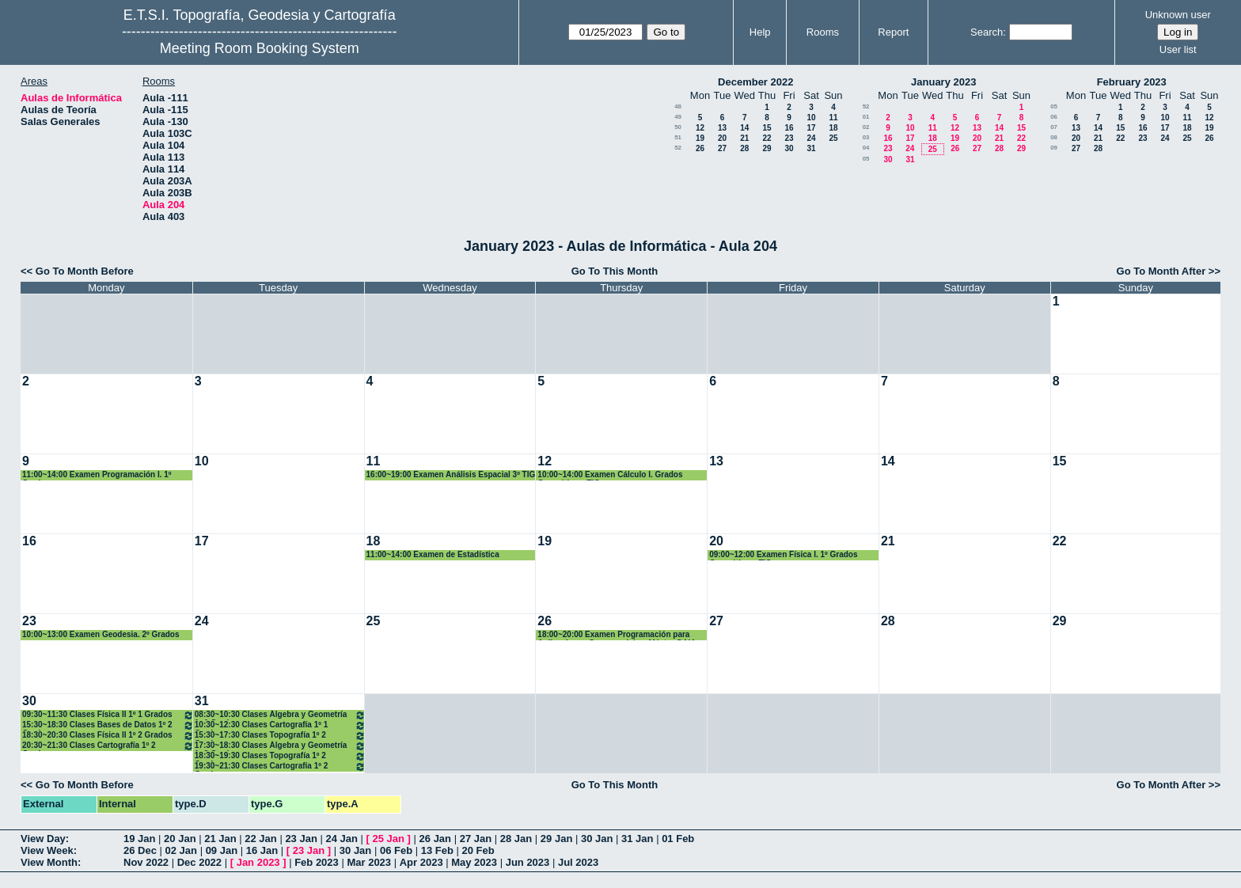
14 (744, 127)
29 (766, 148)
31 (810, 148)
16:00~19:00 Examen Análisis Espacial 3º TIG (451, 474)
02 (866, 127)
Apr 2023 (421, 862)
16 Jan (262, 850)
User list (1178, 49)
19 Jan (139, 838)
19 (700, 138)
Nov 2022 (146, 862)
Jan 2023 (258, 862)
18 (833, 127)
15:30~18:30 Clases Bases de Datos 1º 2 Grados (108, 725)
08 (1053, 137)
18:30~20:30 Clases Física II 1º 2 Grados (108, 736)
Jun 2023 (528, 862)
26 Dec (140, 850)
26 (700, 148)
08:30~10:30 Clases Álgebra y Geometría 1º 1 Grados (280, 715)
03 (866, 137)
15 (766, 127)
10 (810, 117)
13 (722, 127)
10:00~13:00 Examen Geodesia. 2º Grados (100, 634)
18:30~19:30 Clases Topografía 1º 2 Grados (280, 756)
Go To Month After (1161, 271)
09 (1053, 147)
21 (744, 138)
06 (1053, 116)
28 (744, 148)
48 (677, 106)
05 (866, 158)
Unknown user (1178, 15)
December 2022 (755, 82)
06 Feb (396, 850)
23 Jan (301, 838)
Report (893, 32)
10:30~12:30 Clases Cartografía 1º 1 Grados (280, 725)
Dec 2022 (199, 862)
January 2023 (943, 82)
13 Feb (437, 850)
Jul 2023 (578, 862)
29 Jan (556, 838)
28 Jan (516, 838)
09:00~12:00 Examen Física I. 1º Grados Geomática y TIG (783, 555)
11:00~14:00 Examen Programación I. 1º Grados (96, 475)
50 (677, 127)
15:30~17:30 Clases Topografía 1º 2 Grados (280, 736)
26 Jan (435, 838)
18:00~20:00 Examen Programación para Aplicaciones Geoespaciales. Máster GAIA (616, 635)
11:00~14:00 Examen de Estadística (432, 554)
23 (788, 138)
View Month (49, 862)
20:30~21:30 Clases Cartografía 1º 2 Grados (108, 746)
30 (788, 148)
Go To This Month (614, 271)
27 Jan (475, 838)
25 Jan (388, 838)
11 (833, 117)
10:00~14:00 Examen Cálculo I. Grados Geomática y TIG (609, 475)
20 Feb (478, 850)
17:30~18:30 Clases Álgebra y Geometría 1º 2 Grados (280, 746)
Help (760, 32)
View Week (47, 850)
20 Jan (179, 838)
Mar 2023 (369, 862)
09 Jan (221, 850)
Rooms (822, 32)
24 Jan (341, 838)
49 (677, 116)
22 (766, 138)
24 (810, 138)
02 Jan (181, 850)
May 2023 (474, 862)
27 (722, 148)
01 (866, 116)
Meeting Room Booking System (259, 48)
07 (1053, 127)
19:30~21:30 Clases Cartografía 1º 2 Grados (280, 766)
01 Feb (678, 838)
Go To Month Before (85, 271)
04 (866, 147)
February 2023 (1132, 82)
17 (810, 127)
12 (700, 127)
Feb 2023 (316, 862)
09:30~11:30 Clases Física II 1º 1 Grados (108, 715)
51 (677, 137)
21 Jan (220, 838)
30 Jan (597, 838)
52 (677, 147)
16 (788, 127)
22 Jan (260, 838)
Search (986, 32)
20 (722, 138)
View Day (43, 838)
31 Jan (637, 838)
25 (833, 138)
